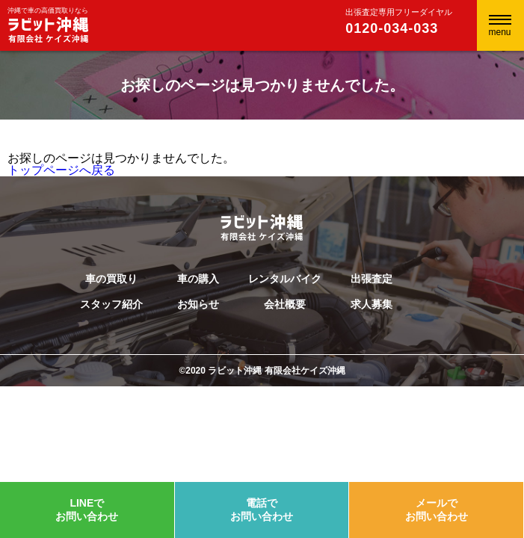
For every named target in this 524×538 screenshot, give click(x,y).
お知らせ (198, 304)
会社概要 (285, 304)
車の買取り (111, 279)
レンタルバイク (284, 279)
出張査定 (371, 279)
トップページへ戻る (61, 170)
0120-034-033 (391, 28)
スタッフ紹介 (111, 304)
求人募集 (371, 304)
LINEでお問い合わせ (86, 509)
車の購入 (198, 279)
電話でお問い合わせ (261, 509)
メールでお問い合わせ (436, 509)
